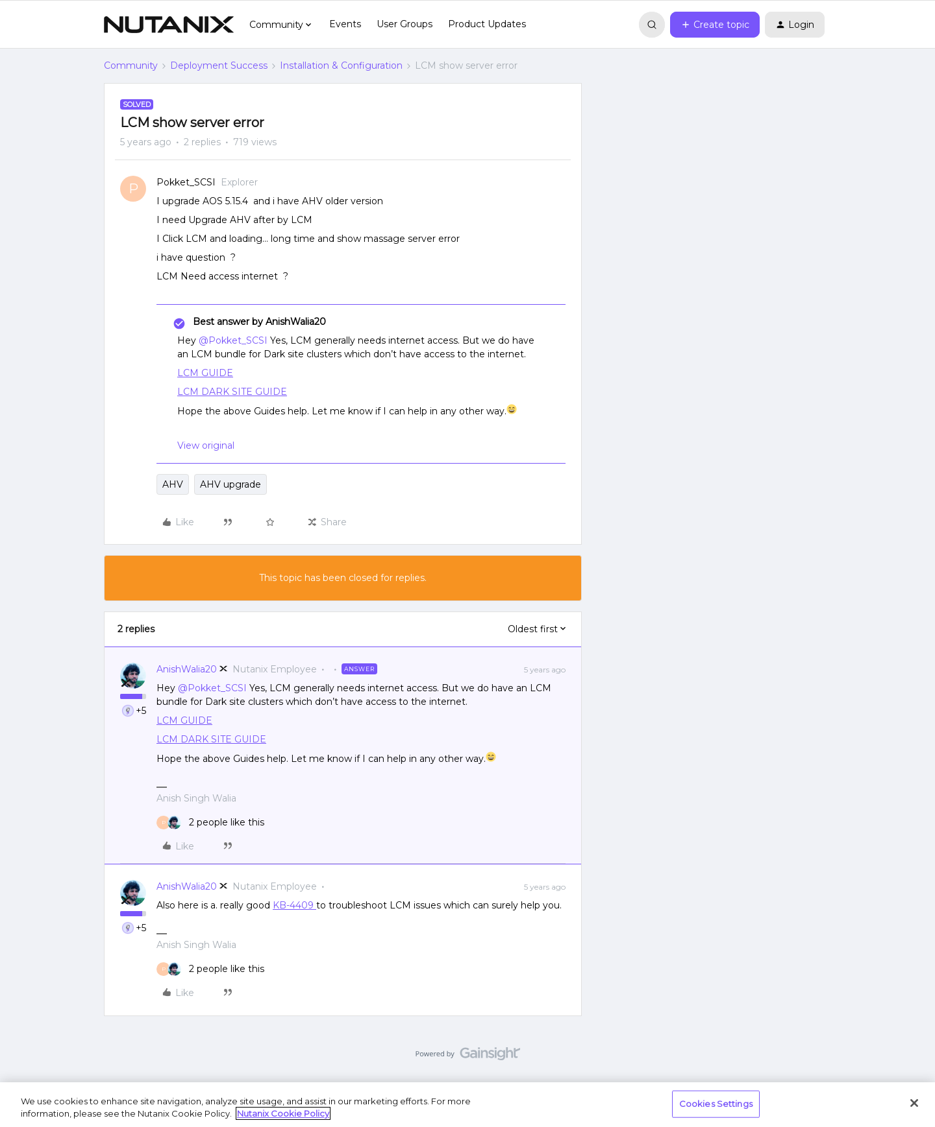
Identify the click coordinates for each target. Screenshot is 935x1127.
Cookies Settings (716, 1103)
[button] (715, 25)
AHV (172, 484)
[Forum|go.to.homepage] (169, 25)
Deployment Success (219, 65)
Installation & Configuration (341, 65)
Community (131, 65)
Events (345, 24)
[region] (467, 1104)
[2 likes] (210, 822)
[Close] (914, 1103)
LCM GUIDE (205, 373)
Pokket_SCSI (186, 182)
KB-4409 (294, 905)
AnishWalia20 (186, 669)
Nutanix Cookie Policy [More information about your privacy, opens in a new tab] (283, 1113)
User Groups (404, 24)
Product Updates (487, 24)
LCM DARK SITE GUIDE (232, 391)
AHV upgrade (230, 484)
